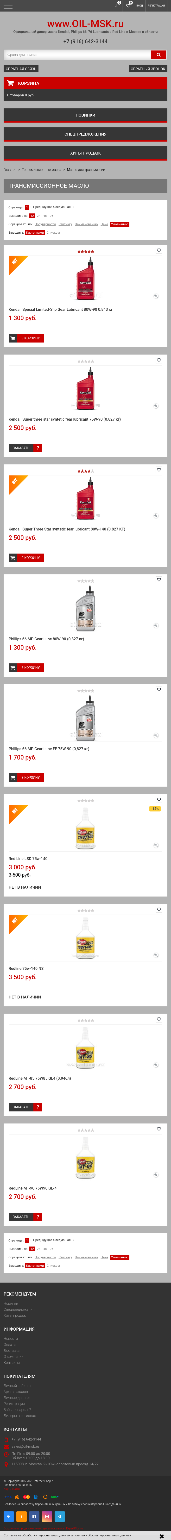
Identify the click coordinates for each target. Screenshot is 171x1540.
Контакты (12, 1362)
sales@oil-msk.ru (25, 1446)
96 (51, 216)
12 (32, 216)
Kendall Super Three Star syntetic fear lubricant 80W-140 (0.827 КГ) (67, 529)
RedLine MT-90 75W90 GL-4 (33, 1188)
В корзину (30, 338)
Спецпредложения (85, 134)
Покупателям (19, 1376)
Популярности (45, 224)
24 (38, 216)
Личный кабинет (17, 1386)
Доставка (11, 1350)
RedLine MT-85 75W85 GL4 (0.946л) (40, 1078)
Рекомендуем (20, 1294)
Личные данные (17, 1398)
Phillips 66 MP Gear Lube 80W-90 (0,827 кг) (46, 639)
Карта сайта (12, 1488)
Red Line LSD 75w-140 (28, 858)
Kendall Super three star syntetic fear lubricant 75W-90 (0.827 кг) (65, 419)
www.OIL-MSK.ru (85, 24)
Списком (53, 232)
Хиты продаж (85, 153)
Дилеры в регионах (20, 1416)
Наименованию (86, 224)
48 (45, 216)
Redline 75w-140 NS (26, 968)
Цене (104, 224)
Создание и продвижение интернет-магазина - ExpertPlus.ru (43, 1528)
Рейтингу (65, 224)
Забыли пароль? (17, 1410)
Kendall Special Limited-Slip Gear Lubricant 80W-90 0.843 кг (61, 309)
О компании (14, 1356)
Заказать (21, 448)
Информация (19, 1329)
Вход (139, 5)
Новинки (85, 115)
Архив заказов (16, 1392)
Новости (11, 1338)
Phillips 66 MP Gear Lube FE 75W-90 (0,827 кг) (49, 749)
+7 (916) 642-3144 (85, 41)
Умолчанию (119, 224)
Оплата (10, 1344)
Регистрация (156, 5)
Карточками (35, 232)
